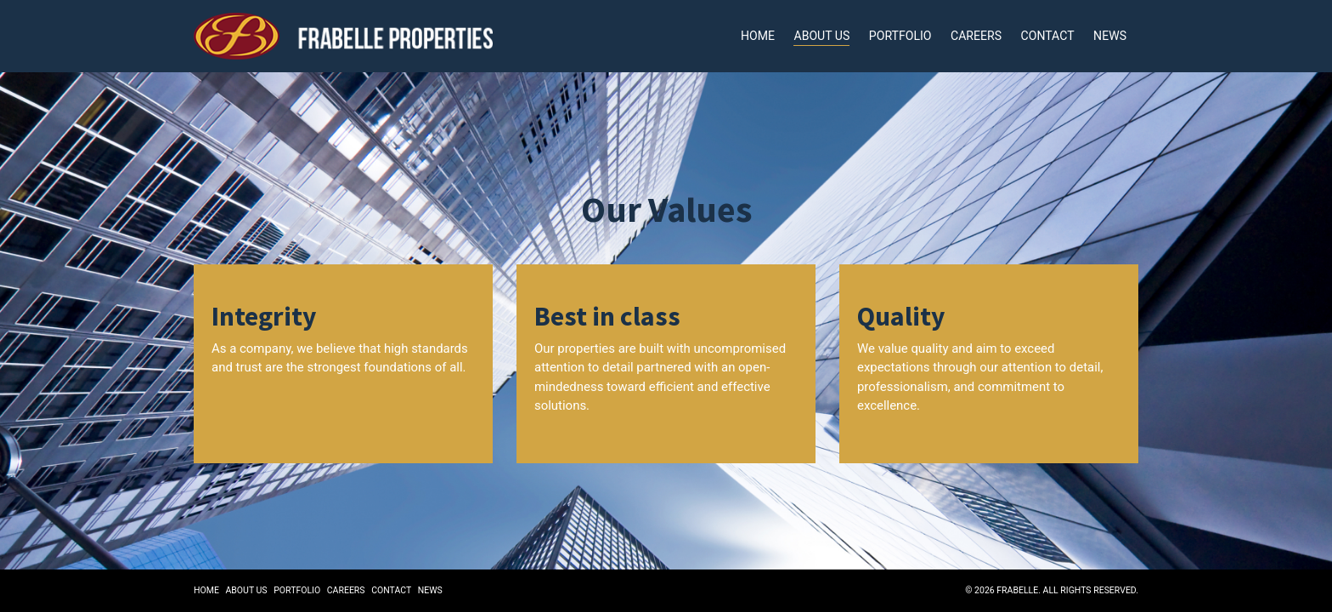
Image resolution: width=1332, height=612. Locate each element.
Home (759, 35)
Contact (1048, 35)
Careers (976, 35)
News (1109, 35)
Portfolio (901, 35)
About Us (823, 35)
